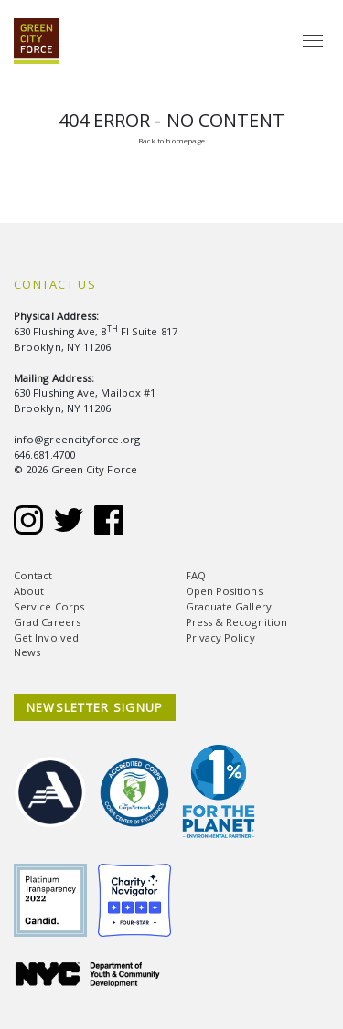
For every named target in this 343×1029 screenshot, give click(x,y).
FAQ (196, 575)
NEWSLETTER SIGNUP (95, 707)
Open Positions (224, 591)
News (27, 652)
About (29, 591)
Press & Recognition (237, 622)
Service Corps (49, 606)
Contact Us (55, 284)
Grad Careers (47, 622)
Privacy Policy (220, 637)
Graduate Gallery (229, 606)
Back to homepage (171, 140)
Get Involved (46, 637)
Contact (33, 575)
